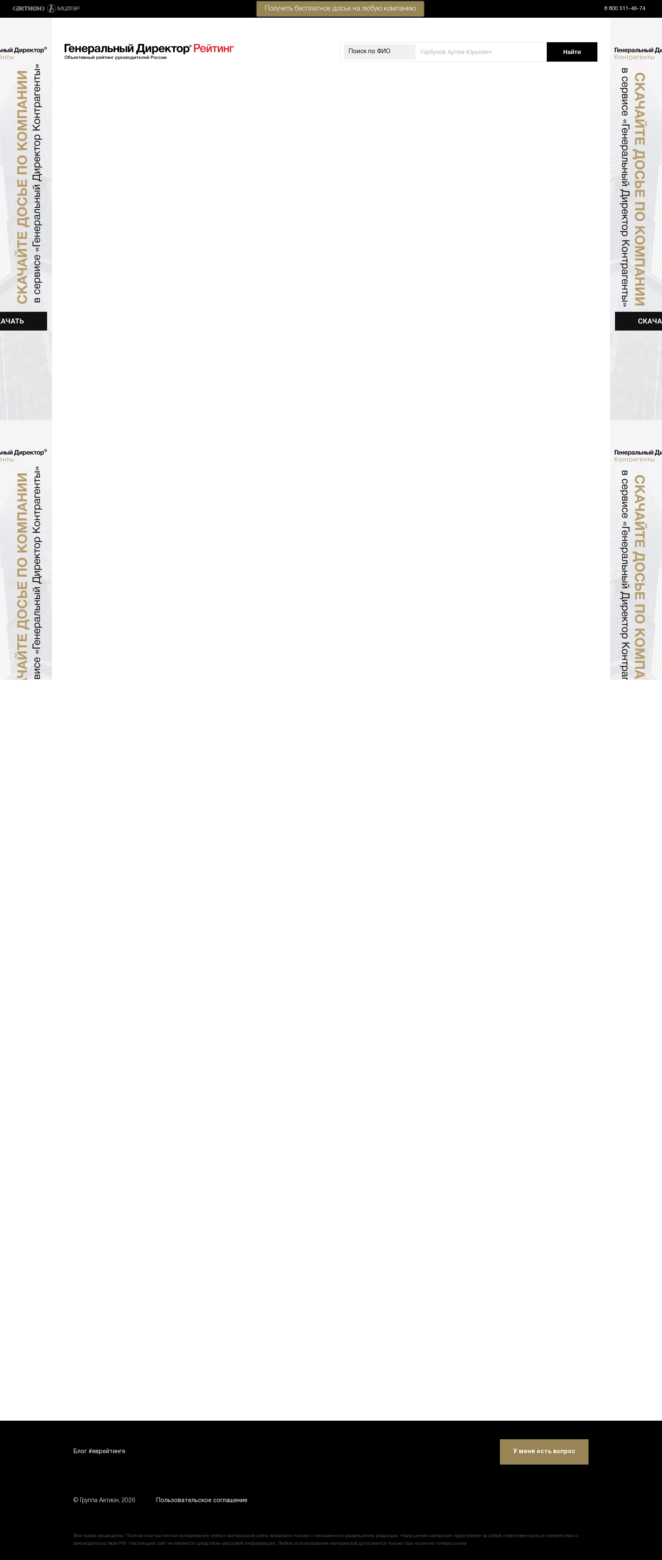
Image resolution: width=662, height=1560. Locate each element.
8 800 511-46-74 (624, 8)
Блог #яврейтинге (99, 1451)
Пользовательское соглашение (201, 1500)
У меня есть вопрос (544, 1451)
